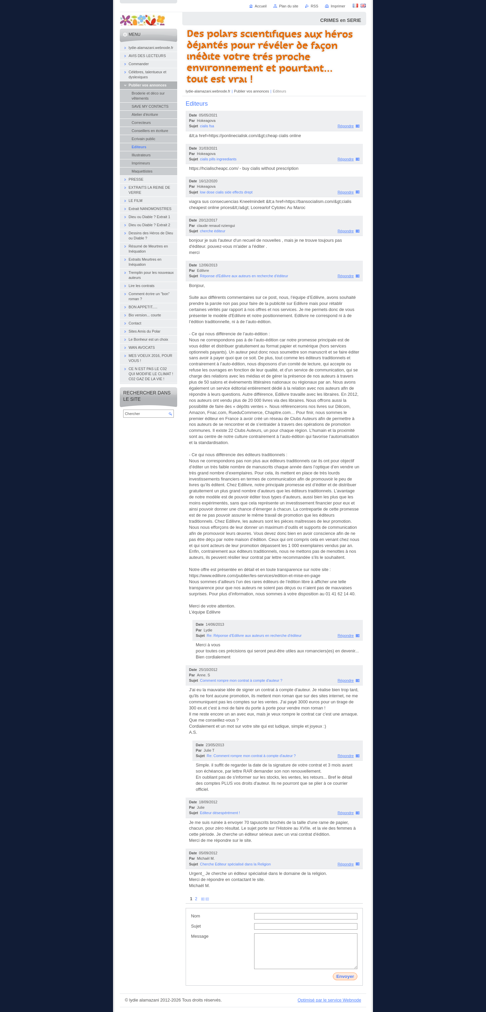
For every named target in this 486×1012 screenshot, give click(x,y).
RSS (314, 6)
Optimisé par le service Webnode (329, 1000)
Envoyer (345, 976)
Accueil (261, 6)
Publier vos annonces (251, 91)
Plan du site (288, 6)
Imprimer (338, 6)
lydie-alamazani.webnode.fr (208, 91)
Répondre (346, 126)
